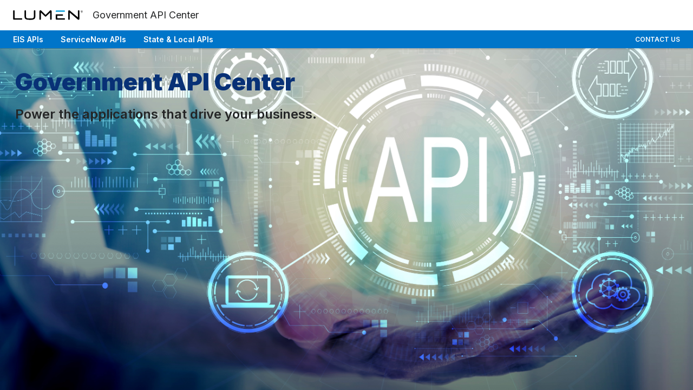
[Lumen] (48, 15)
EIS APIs (28, 39)
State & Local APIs (178, 39)
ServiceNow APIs (93, 39)
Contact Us (657, 39)
